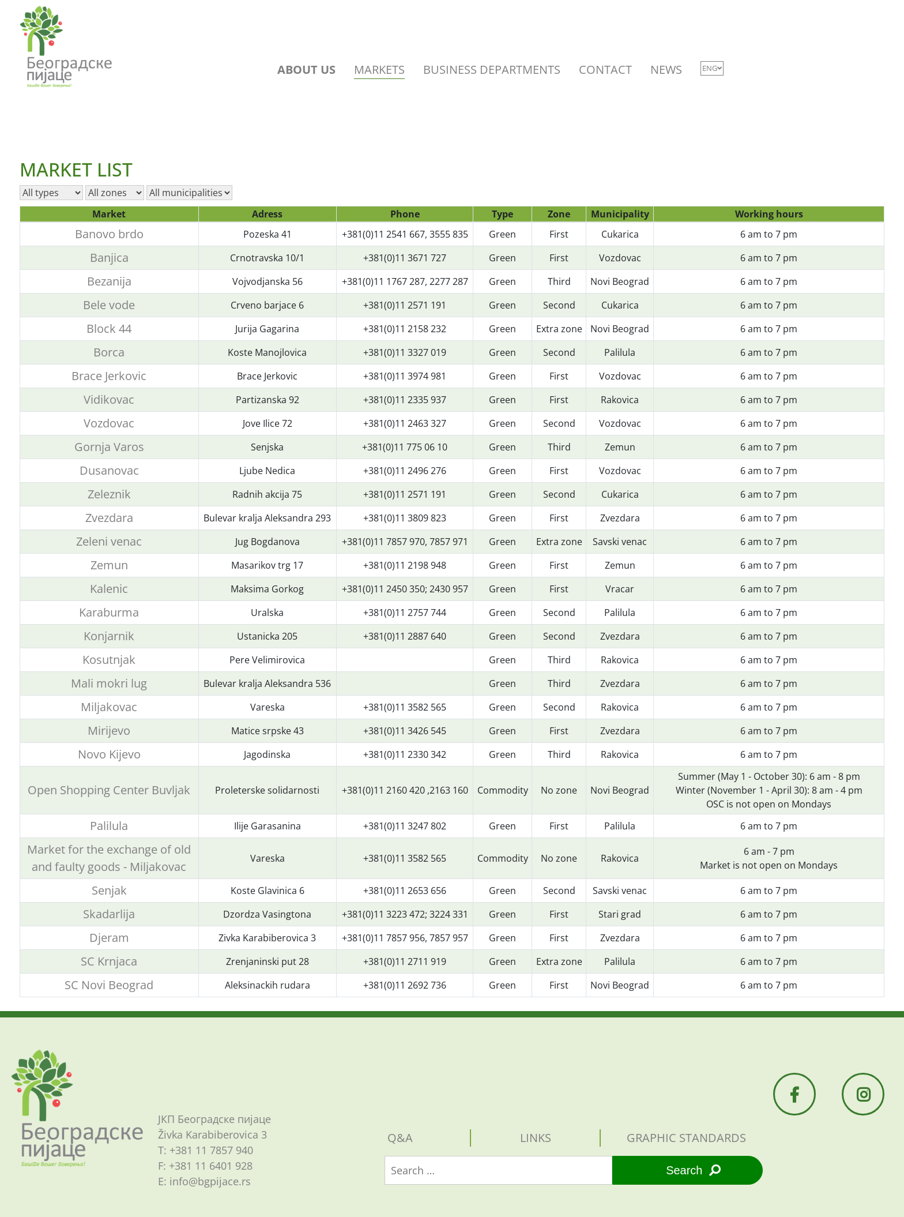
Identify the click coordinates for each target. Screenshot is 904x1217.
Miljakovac (109, 707)
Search (693, 1170)
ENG (712, 68)
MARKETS (379, 69)
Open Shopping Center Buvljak (109, 790)
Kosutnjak (108, 659)
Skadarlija (109, 914)
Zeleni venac (109, 541)
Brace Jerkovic (108, 376)
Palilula (109, 825)
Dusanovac (109, 470)
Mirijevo (109, 730)
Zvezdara (109, 517)
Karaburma (109, 612)
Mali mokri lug (109, 683)
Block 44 (108, 328)
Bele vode (109, 305)
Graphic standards (686, 1137)
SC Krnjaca (109, 961)
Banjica (109, 257)
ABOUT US (306, 69)
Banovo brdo (109, 234)
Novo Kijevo (109, 754)
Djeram (109, 937)
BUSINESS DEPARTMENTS (491, 69)
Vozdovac (109, 423)
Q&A (400, 1137)
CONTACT (605, 69)
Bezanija (109, 281)
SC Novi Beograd (109, 985)
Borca (109, 352)
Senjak (109, 890)
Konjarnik (109, 636)
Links (535, 1137)
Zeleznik (109, 494)
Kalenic (109, 588)
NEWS (666, 69)
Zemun (109, 565)
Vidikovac (109, 399)
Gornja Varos (109, 447)
